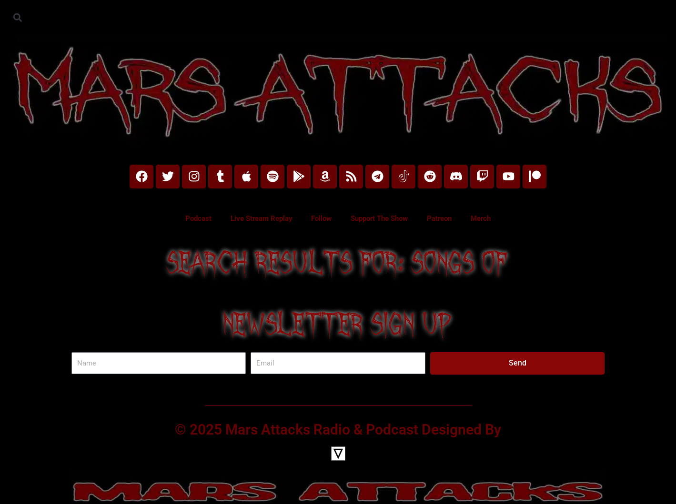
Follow (321, 218)
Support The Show (379, 218)
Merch (481, 218)
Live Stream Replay (261, 218)
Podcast (198, 218)
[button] (17, 17)
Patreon (439, 218)
